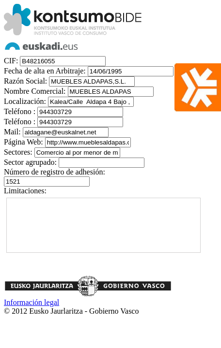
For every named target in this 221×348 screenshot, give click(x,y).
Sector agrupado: (30, 162)
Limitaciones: (25, 191)
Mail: (12, 132)
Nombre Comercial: (35, 91)
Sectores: (18, 152)
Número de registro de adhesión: (54, 172)
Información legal (31, 302)
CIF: (11, 61)
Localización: (25, 101)
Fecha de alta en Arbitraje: (45, 71)
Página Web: (23, 142)
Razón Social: (25, 81)
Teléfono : (19, 111)
